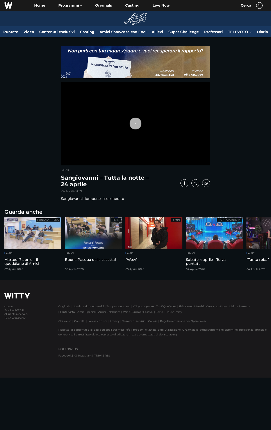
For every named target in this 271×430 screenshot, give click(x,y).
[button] (70, 5)
